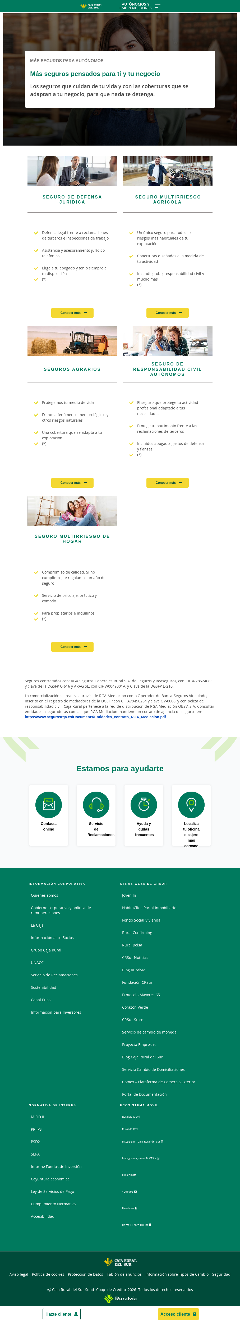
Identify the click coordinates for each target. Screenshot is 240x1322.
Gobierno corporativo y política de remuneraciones (61, 910)
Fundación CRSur (137, 982)
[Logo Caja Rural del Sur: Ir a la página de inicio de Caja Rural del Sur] (91, 6)
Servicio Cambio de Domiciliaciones (153, 1069)
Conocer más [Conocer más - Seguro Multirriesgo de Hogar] (71, 646)
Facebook (134, 1209)
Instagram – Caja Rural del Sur (153, 1143)
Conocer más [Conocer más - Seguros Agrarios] (71, 482)
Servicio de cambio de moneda (149, 1032)
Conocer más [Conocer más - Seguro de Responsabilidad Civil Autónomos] (166, 482)
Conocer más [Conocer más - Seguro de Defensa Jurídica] (71, 312)
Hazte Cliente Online (145, 1225)
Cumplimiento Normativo (53, 1203)
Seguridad (221, 1272)
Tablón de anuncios (124, 1272)
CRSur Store (132, 1019)
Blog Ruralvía (133, 969)
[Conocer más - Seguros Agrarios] (72, 341)
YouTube (134, 1192)
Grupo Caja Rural (46, 950)
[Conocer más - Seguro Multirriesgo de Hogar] (72, 511)
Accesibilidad (42, 1216)
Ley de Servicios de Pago (52, 1191)
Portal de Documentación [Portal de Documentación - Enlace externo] (144, 1094)
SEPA (35, 1154)
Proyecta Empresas (139, 1044)
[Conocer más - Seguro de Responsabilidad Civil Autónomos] (168, 341)
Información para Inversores (56, 1012)
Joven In (129, 895)
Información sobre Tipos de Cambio (177, 1272)
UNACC (37, 962)
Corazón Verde (135, 1007)
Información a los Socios (52, 937)
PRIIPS (36, 1129)
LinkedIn (134, 1176)
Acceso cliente (175, 1314)
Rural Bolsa (132, 944)
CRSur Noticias (135, 957)
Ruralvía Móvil (134, 1116)
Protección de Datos (85, 1272)
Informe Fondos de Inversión (56, 1166)
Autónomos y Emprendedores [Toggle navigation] (139, 6)
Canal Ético (40, 999)
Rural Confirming (137, 932)
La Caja (37, 925)
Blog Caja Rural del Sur (142, 1056)
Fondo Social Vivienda (141, 920)
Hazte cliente (58, 1314)
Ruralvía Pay (133, 1129)
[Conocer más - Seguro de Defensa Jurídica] (72, 171)
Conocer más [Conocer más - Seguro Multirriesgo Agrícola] (166, 312)
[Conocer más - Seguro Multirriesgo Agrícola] (168, 171)
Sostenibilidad (43, 987)
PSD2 (35, 1141)
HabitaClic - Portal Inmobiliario (149, 907)
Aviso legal (19, 1272)
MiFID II (37, 1116)
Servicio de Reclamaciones (54, 974)
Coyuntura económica (50, 1178)
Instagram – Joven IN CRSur (150, 1160)
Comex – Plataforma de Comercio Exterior (158, 1081)
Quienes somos (44, 895)
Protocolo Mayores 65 (141, 994)
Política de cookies (48, 1272)
